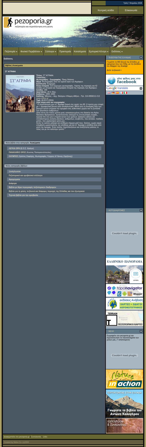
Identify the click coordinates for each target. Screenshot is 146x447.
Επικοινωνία (131, 10)
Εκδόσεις (116, 51)
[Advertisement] (124, 151)
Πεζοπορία (10, 51)
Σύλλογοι (49, 51)
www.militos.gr (42, 98)
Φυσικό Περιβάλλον (30, 51)
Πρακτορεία (65, 51)
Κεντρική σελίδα (106, 10)
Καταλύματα (80, 51)
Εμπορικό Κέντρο (98, 51)
